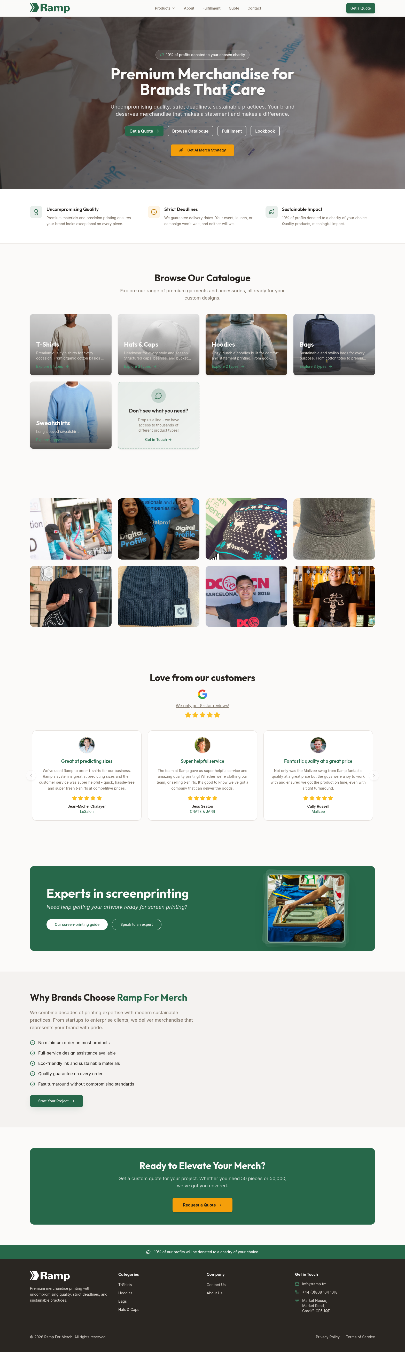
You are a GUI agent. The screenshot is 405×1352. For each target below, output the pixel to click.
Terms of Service (360, 1337)
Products (165, 8)
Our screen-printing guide (77, 924)
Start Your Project (56, 1101)
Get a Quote (361, 8)
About (189, 8)
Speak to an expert (136, 924)
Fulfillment (211, 8)
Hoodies (125, 1293)
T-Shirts (125, 1284)
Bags (122, 1301)
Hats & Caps (128, 1309)
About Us (214, 1293)
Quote (234, 8)
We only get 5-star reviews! (202, 705)
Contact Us (216, 1284)
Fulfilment (232, 131)
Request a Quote (202, 1205)
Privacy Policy (328, 1337)
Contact (254, 8)
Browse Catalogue (190, 131)
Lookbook (265, 131)
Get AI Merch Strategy (202, 150)
